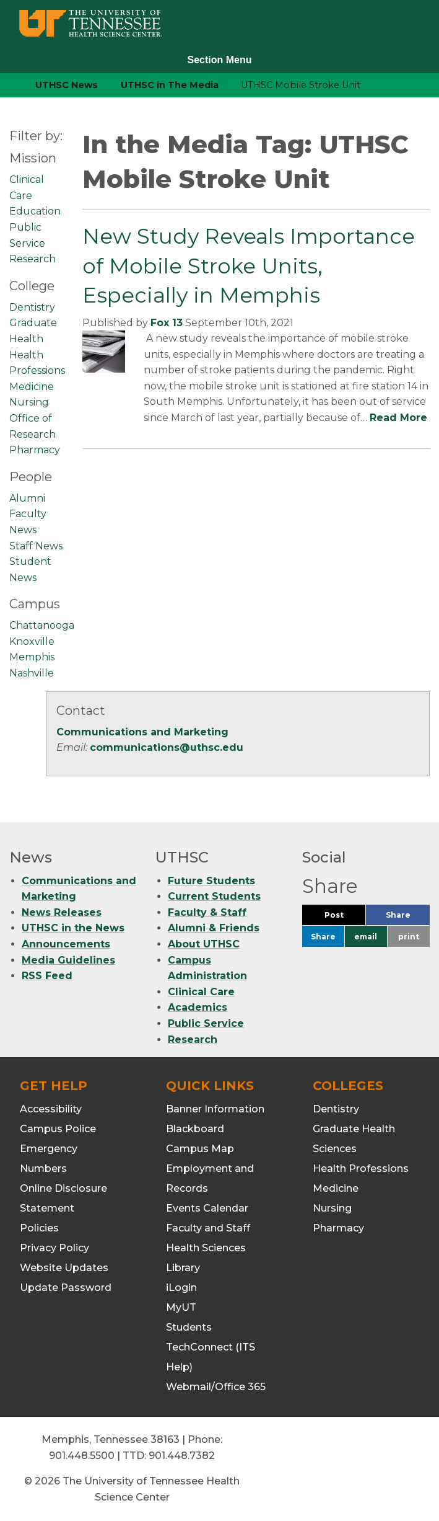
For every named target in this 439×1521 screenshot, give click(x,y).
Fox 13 (166, 323)
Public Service (206, 1023)
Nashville (31, 673)
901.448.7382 (182, 1455)
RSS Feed (47, 976)
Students (189, 1327)
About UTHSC (204, 944)
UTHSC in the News (73, 928)
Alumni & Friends (213, 928)
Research (32, 259)
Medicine (31, 386)
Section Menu (219, 60)
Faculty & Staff (207, 912)
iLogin (181, 1287)
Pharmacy (34, 450)
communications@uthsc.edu (166, 747)
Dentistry (32, 307)
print (408, 936)
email (365, 936)
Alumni (27, 498)
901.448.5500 (82, 1455)
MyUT (181, 1307)
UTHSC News (66, 85)
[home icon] (6, 85)
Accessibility (51, 1109)
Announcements (66, 944)
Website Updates (64, 1268)
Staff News (36, 546)
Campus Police (58, 1129)
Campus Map (200, 1149)
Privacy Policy (54, 1248)
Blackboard (195, 1129)
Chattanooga (41, 625)
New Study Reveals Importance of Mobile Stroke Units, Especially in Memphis (248, 265)
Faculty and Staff (208, 1228)
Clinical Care (201, 992)
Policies (39, 1228)
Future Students (211, 881)
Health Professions (361, 1168)
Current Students (214, 896)
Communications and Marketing (142, 732)
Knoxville (31, 641)
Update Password (65, 1287)
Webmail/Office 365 (216, 1387)
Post (345, 918)
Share (408, 918)
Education (35, 211)
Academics (197, 1007)
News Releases (62, 912)
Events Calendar (207, 1208)
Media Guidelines (68, 960)
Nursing (29, 402)
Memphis (31, 657)
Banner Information (215, 1109)
